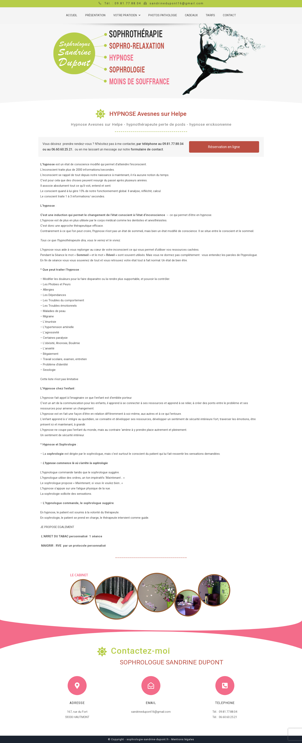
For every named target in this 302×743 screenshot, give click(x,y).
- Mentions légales (181, 739)
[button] (224, 147)
